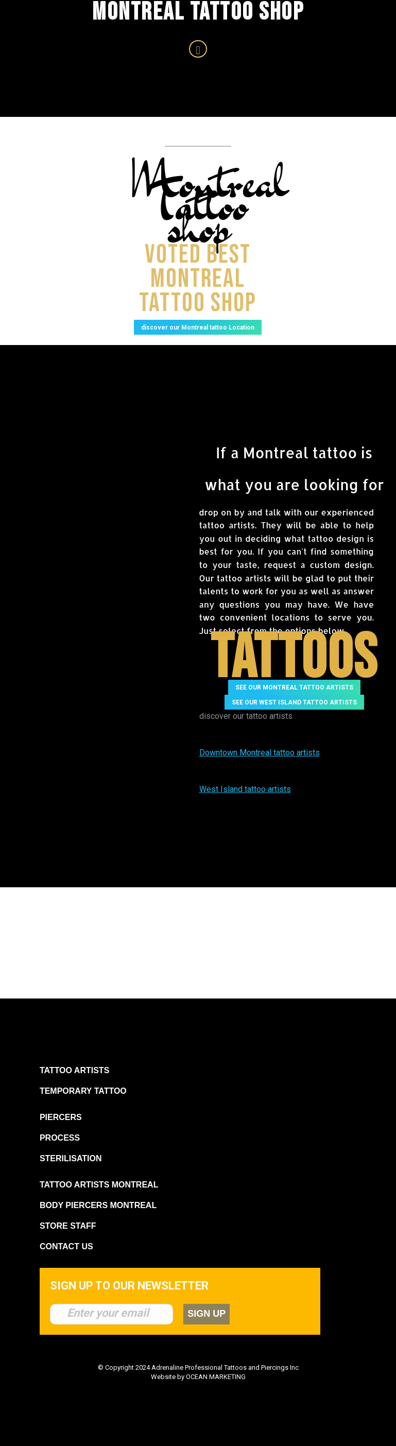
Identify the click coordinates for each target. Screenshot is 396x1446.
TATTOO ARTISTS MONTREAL (99, 1202)
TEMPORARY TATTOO (83, 1109)
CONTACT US (66, 1264)
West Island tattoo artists (245, 807)
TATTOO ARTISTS (74, 1088)
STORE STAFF (68, 1244)
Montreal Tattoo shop (209, 203)
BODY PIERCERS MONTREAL (98, 1223)
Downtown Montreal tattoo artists (259, 771)
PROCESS (60, 1155)
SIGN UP (215, 1332)
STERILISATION (71, 1176)
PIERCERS (61, 1135)
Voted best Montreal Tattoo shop (198, 287)
